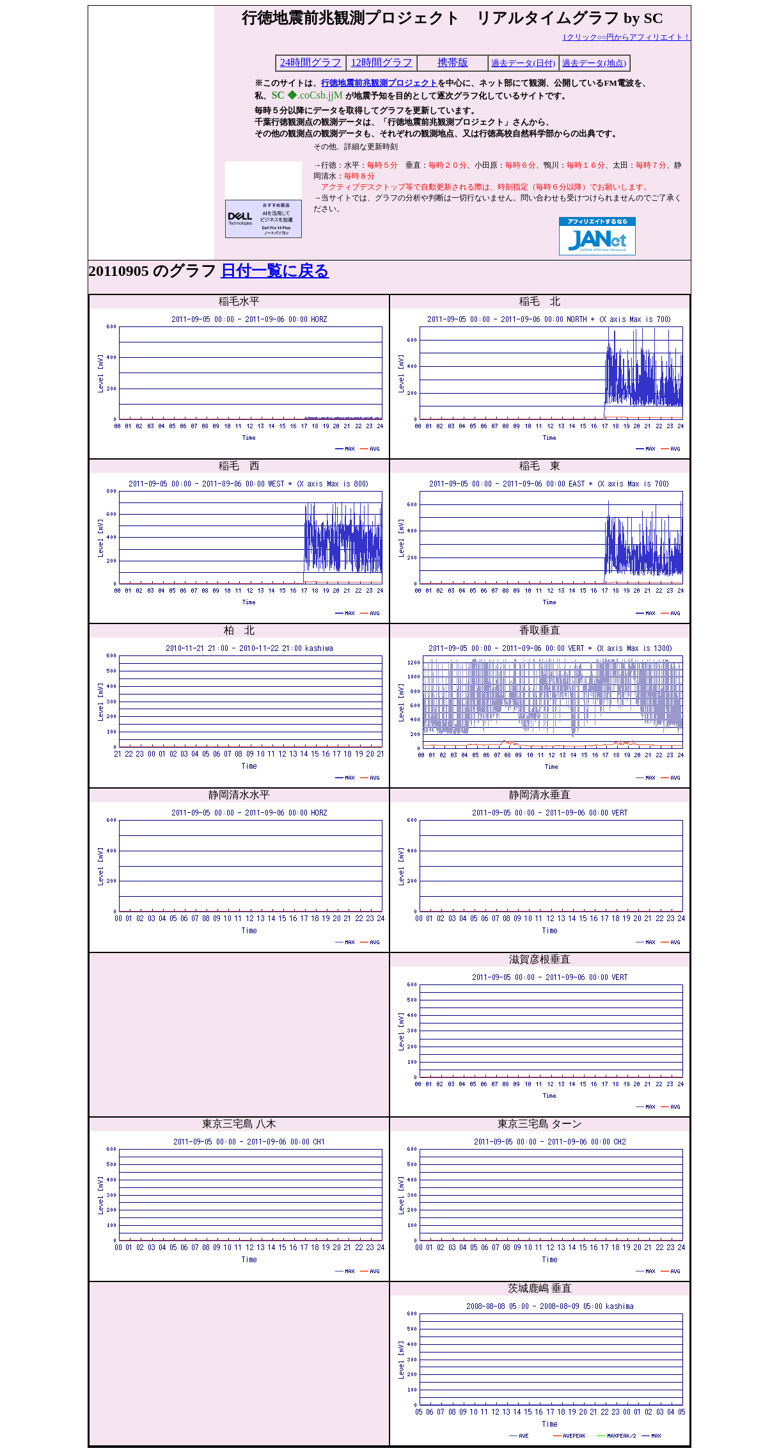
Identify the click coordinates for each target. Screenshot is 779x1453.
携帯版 (452, 62)
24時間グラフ (311, 62)
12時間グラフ (382, 62)
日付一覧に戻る (275, 270)
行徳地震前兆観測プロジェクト (379, 83)
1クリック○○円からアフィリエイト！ (627, 37)
